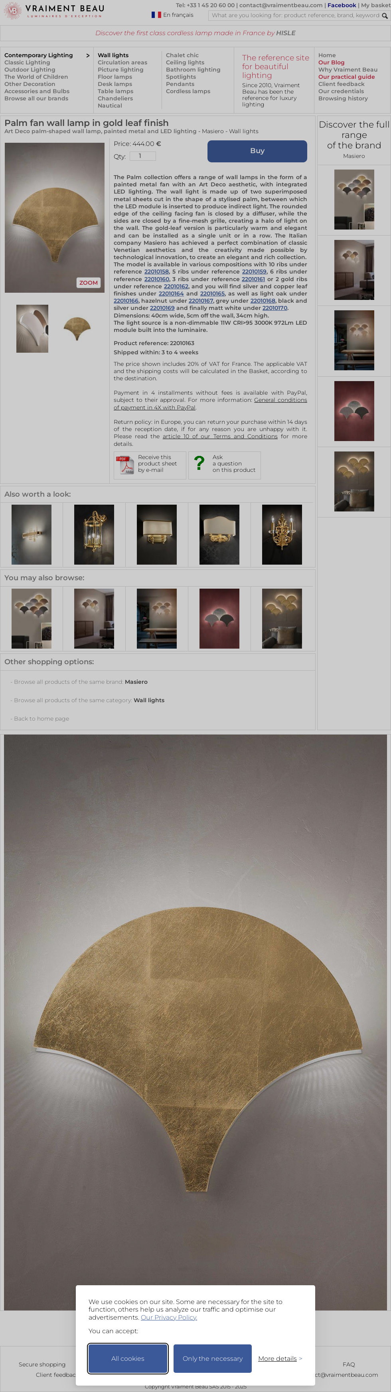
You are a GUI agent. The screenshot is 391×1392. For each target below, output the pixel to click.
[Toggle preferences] (277, 1358)
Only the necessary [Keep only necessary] (213, 1358)
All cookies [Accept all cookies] (127, 1358)
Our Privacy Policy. (169, 1317)
